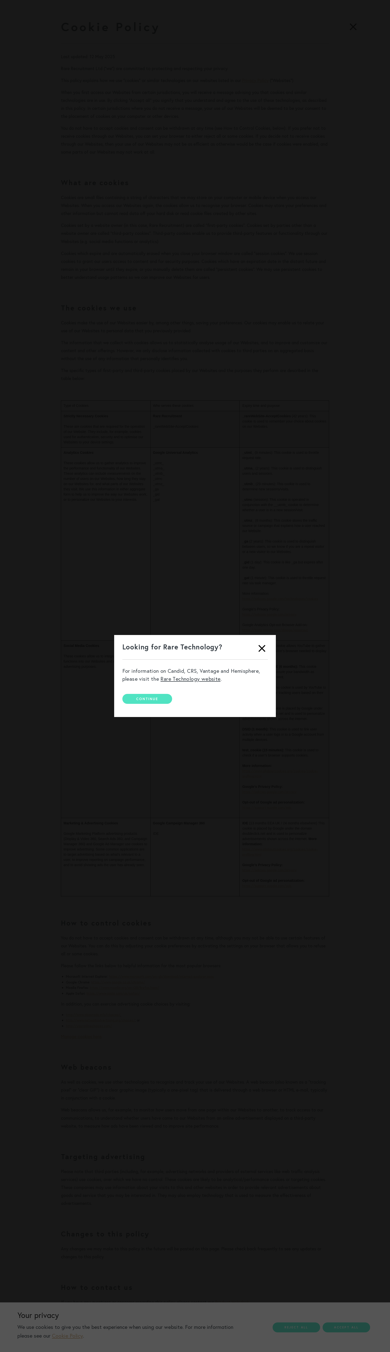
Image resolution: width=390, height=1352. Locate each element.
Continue (147, 699)
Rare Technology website (190, 679)
